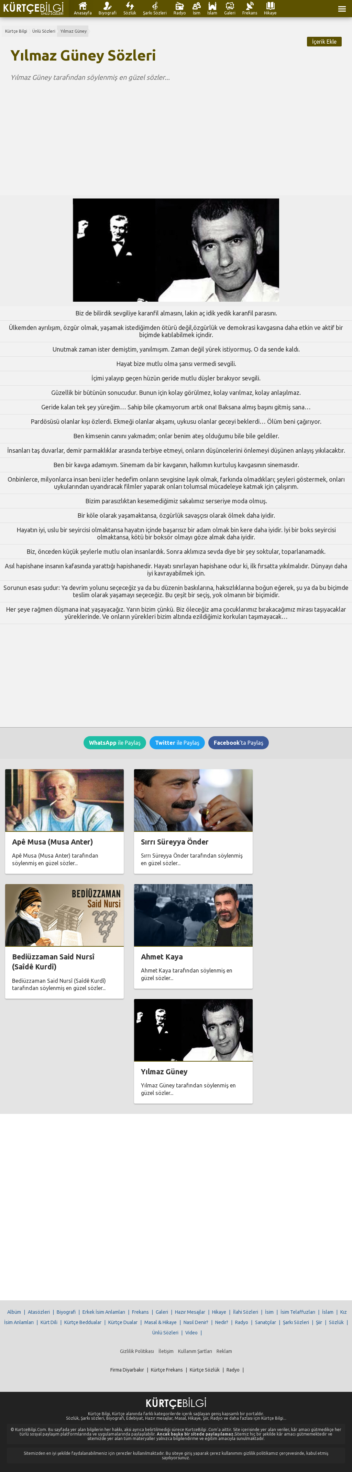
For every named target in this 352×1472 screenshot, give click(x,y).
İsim (196, 13)
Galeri (229, 13)
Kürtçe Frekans (167, 1370)
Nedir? (221, 1322)
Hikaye (270, 13)
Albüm (14, 1312)
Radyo (180, 13)
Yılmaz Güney (73, 31)
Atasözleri (39, 1312)
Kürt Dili (49, 1322)
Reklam (224, 1351)
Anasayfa (83, 13)
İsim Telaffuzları (297, 1312)
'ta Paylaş (238, 743)
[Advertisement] (176, 133)
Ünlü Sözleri (43, 31)
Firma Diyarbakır (127, 1370)
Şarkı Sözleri (155, 13)
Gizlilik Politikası (137, 1351)
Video (191, 1332)
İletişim (166, 1351)
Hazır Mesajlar (190, 1312)
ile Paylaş (115, 743)
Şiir (319, 1322)
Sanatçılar (265, 1322)
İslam (212, 13)
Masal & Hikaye (160, 1322)
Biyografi (108, 13)
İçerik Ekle (324, 42)
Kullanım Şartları (195, 1351)
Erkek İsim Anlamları (103, 1312)
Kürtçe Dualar (123, 1322)
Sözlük (129, 13)
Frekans (249, 13)
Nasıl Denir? (196, 1322)
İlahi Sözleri (245, 1312)
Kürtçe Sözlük (205, 1370)
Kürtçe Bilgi (16, 31)
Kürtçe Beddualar (82, 1322)
